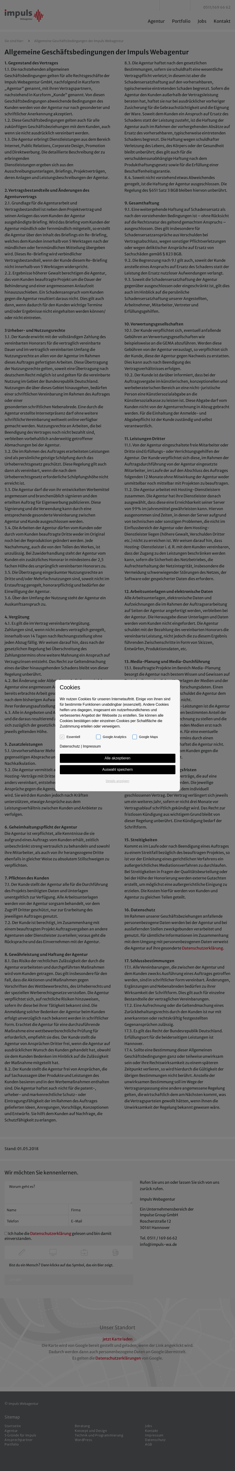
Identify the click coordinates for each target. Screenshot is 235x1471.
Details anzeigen (117, 781)
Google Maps (148, 737)
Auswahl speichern (117, 769)
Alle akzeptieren (118, 758)
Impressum (92, 746)
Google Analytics (114, 737)
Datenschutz (70, 746)
